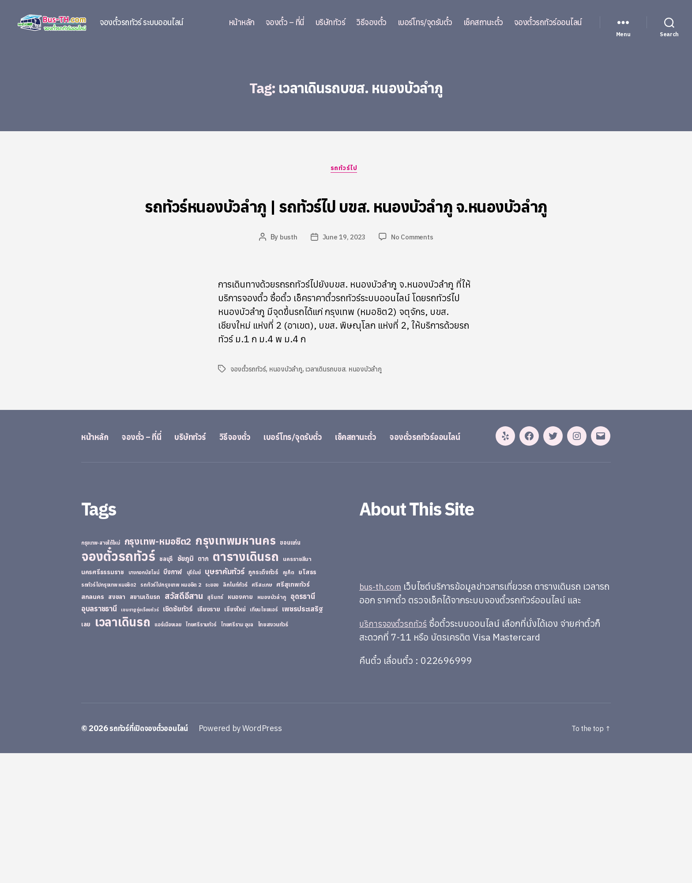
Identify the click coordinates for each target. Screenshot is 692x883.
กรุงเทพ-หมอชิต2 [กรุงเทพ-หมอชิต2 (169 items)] (158, 671)
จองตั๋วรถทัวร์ (248, 403)
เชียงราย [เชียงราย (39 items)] (208, 739)
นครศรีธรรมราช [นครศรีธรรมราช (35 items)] (102, 702)
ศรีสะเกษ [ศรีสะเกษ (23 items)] (262, 714)
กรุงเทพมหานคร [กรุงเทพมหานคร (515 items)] (236, 670)
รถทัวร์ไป (346, 170)
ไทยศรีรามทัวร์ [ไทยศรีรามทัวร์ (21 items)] (200, 754)
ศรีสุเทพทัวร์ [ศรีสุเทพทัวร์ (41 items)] (293, 714)
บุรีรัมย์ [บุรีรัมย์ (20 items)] (194, 702)
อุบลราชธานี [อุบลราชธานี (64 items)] (99, 738)
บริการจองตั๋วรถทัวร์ (396, 753)
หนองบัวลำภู (288, 403)
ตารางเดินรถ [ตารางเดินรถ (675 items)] (245, 686)
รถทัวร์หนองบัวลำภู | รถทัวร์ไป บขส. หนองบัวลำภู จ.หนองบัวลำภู (346, 220)
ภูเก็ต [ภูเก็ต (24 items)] (288, 702)
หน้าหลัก (242, 22)
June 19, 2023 (343, 271)
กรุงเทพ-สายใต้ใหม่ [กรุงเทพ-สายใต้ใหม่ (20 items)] (100, 673)
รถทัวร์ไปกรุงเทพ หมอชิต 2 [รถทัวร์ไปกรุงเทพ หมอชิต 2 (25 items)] (170, 714)
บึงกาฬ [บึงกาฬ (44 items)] (172, 701)
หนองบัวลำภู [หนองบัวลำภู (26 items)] (271, 727)
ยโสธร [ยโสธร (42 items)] (307, 701)
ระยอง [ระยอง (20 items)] (211, 715)
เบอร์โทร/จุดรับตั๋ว (425, 22)
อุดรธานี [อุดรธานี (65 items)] (302, 726)
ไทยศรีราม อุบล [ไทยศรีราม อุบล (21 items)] (237, 754)
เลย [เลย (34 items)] (85, 754)
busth (286, 271)
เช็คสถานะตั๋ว (483, 22)
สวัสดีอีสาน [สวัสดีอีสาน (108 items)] (184, 725)
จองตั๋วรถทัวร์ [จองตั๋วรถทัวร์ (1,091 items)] (118, 686)
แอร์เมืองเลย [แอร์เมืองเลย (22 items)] (167, 754)
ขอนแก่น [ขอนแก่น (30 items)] (290, 672)
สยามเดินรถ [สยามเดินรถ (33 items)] (145, 727)
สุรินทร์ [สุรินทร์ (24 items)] (215, 727)
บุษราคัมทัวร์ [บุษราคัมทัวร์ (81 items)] (224, 701)
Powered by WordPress (251, 858)
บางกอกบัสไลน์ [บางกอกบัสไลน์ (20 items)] (143, 702)
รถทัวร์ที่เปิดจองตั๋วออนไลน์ (154, 858)
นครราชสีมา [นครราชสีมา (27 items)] (297, 688)
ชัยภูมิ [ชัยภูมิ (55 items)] (185, 688)
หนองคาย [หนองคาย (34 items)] (240, 727)
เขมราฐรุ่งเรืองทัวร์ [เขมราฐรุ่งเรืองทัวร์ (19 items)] (139, 739)
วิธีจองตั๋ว (371, 22)
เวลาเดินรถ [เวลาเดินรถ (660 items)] (122, 751)
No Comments (413, 271)
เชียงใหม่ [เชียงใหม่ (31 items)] (234, 739)
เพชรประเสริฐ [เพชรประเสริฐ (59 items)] (302, 738)
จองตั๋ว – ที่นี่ (285, 22)
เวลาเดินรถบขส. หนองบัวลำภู (348, 403)
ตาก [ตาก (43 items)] (203, 688)
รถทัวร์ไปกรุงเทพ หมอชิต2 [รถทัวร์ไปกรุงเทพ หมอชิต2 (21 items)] (108, 715)
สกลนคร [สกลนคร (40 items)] (92, 727)
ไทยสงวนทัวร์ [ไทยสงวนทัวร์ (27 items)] (273, 754)
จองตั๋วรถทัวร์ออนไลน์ (548, 22)
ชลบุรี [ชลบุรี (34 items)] (166, 689)
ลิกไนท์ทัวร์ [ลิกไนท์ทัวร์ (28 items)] (235, 714)
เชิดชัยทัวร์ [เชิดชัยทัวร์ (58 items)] (178, 738)
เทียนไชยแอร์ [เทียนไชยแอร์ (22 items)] (264, 739)
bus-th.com (383, 716)
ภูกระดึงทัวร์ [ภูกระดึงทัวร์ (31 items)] (263, 702)
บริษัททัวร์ (331, 22)
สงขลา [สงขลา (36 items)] (116, 727)
